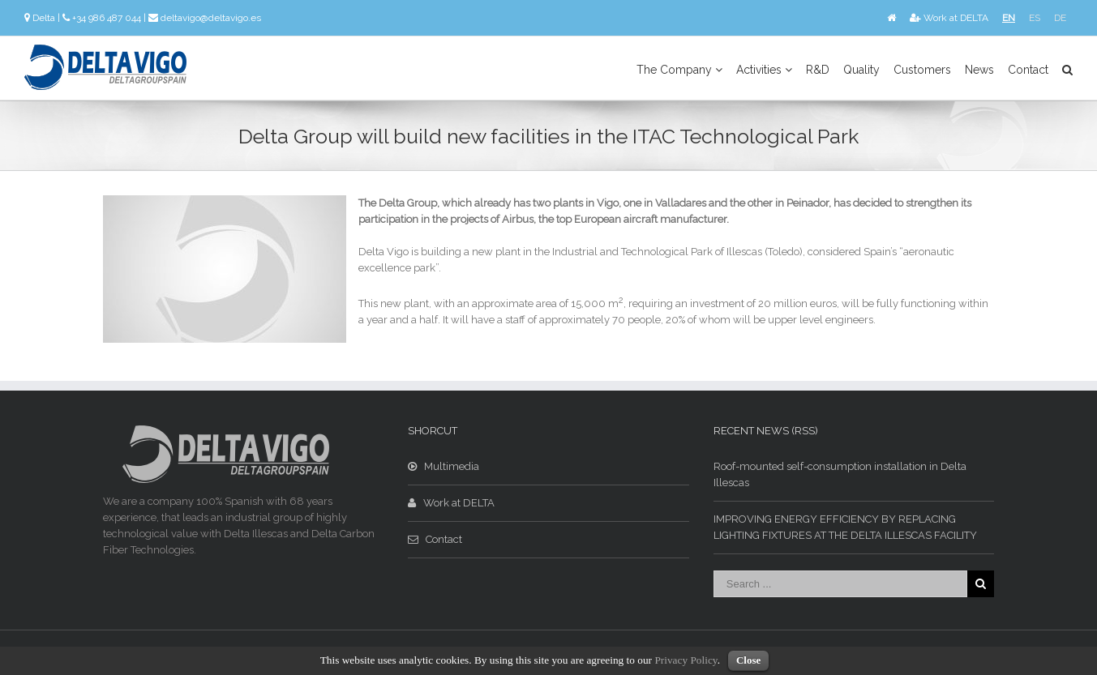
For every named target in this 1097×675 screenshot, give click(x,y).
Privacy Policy (685, 660)
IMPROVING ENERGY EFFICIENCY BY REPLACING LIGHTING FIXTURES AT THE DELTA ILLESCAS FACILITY (845, 527)
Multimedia (443, 466)
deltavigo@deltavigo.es (211, 17)
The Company (679, 69)
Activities (764, 69)
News (979, 69)
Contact (1028, 69)
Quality (861, 69)
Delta (43, 17)
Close (748, 660)
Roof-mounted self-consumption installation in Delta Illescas (839, 474)
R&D (817, 69)
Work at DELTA (949, 17)
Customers (922, 69)
